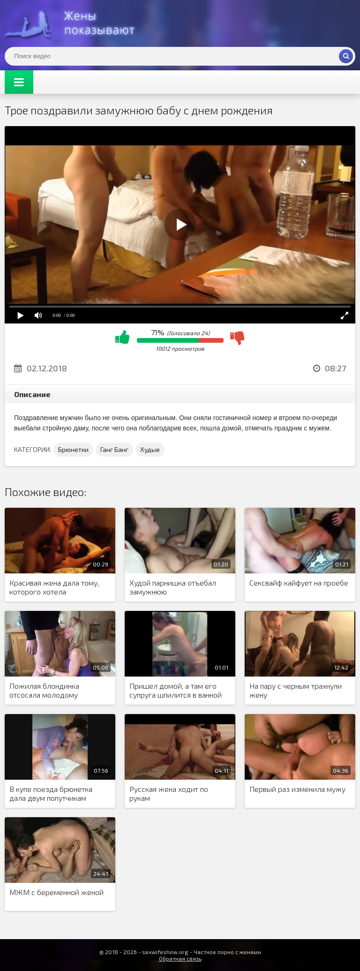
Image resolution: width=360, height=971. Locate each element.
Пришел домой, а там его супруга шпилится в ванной (175, 690)
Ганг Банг (114, 449)
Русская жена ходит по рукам (168, 793)
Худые (150, 449)
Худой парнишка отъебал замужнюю (172, 587)
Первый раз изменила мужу (297, 788)
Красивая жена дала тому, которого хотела (54, 587)
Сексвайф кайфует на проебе (298, 582)
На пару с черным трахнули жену (295, 690)
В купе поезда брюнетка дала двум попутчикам (50, 793)
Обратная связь (180, 958)
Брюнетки (73, 449)
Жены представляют (75, 23)
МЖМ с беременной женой (56, 892)
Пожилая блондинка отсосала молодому (44, 690)
